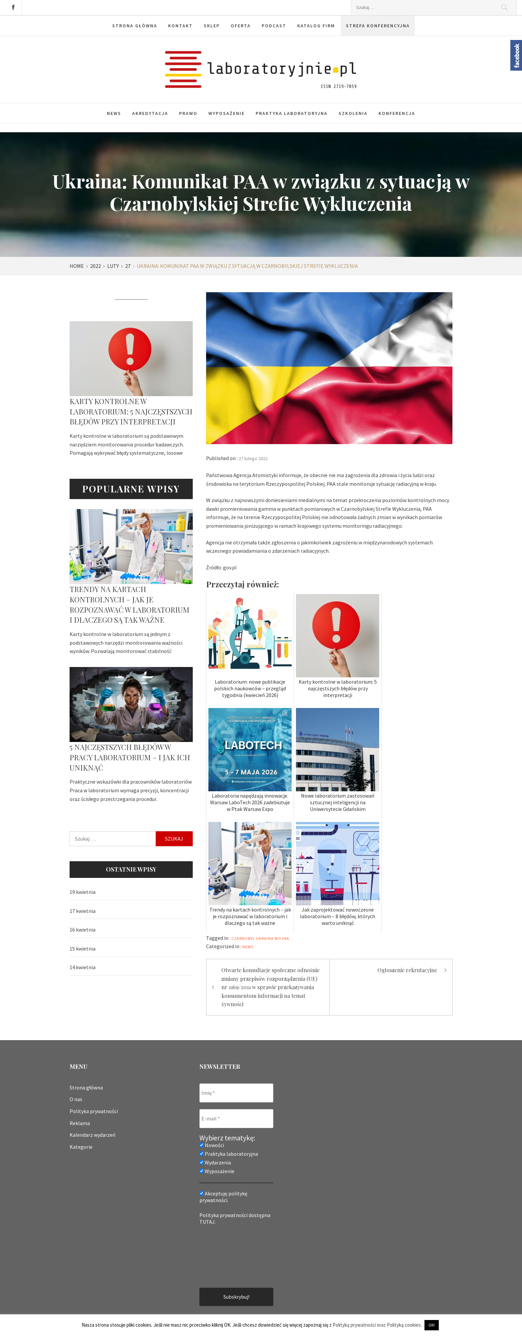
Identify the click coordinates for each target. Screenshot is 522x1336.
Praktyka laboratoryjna (292, 113)
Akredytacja (150, 113)
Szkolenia (353, 113)
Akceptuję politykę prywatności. (223, 1196)
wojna (282, 938)
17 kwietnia (83, 911)
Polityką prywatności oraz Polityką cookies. (377, 1325)
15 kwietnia (83, 948)
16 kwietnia (83, 929)
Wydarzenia (215, 1162)
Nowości (211, 1145)
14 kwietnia (83, 967)
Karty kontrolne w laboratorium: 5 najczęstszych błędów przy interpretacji (131, 411)
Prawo (188, 113)
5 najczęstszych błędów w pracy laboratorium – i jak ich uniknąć (130, 757)
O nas (76, 1099)
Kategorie (81, 1146)
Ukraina (265, 938)
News (114, 113)
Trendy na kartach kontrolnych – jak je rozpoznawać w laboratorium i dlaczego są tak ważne (129, 604)
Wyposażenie (226, 113)
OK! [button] (431, 1325)
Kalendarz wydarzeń (93, 1134)
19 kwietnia (83, 892)
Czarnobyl (243, 938)
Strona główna (86, 1087)
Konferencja (397, 113)
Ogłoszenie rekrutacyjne (407, 970)
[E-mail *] (236, 1118)
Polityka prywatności (94, 1111)
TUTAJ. (207, 1221)
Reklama (80, 1123)
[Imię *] (236, 1092)
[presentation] (226, 1256)
